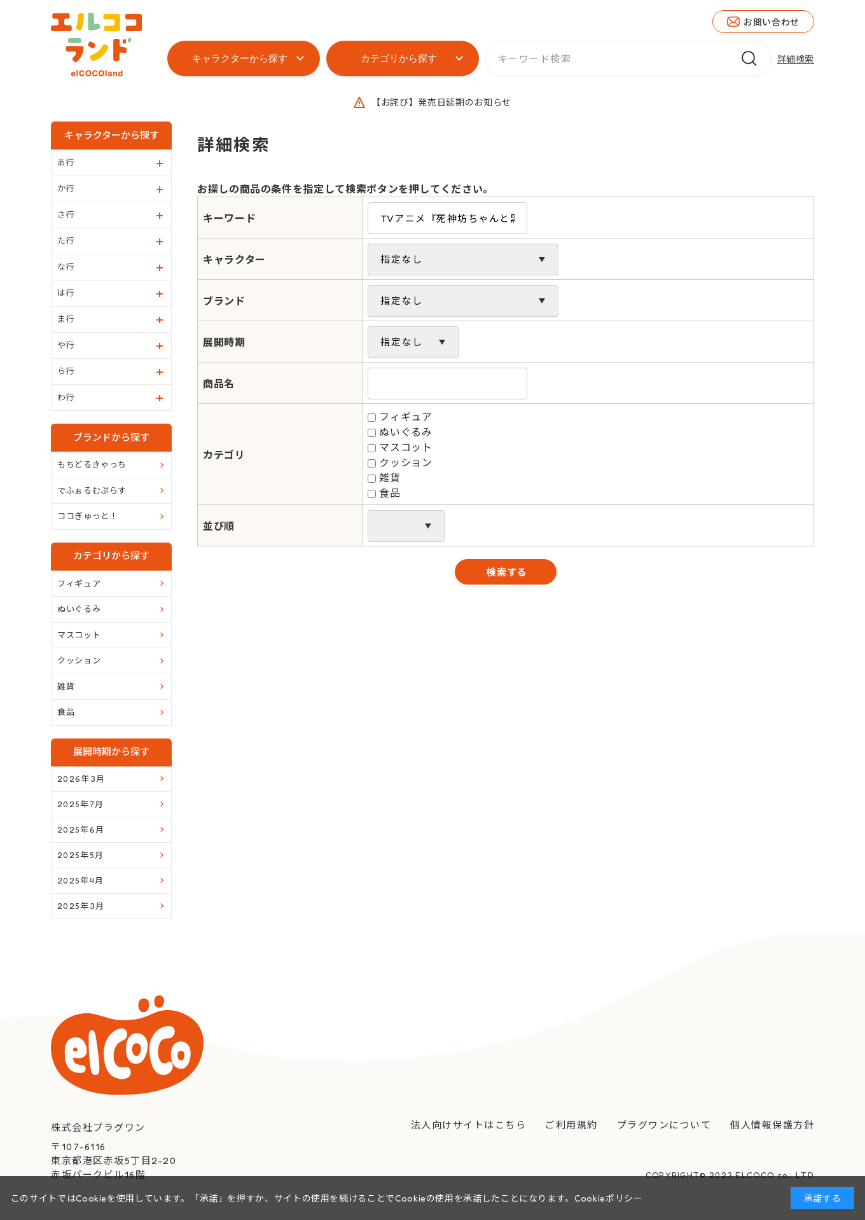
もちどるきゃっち (92, 464)
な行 (65, 266)
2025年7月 (80, 804)
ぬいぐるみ (405, 432)
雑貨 (389, 477)
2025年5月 (80, 855)
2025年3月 (80, 906)
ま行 (65, 319)
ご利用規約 (571, 1125)
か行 (65, 188)
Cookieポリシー (608, 1198)
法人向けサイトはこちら (469, 1125)
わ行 (65, 397)
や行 (65, 345)
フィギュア (405, 416)
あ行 (65, 162)
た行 (65, 240)
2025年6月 (80, 829)
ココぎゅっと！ (87, 516)
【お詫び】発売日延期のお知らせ (441, 102)
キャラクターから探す (239, 58)
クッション (405, 462)
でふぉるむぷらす (92, 490)
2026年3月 (81, 778)
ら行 (65, 371)
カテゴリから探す (399, 58)
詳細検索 (795, 58)
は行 (65, 293)
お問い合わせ (771, 22)
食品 (389, 493)
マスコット (405, 447)
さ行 (65, 214)
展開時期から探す (111, 751)
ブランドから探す (111, 437)
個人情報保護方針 (772, 1125)
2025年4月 (80, 880)
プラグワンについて (664, 1125)
